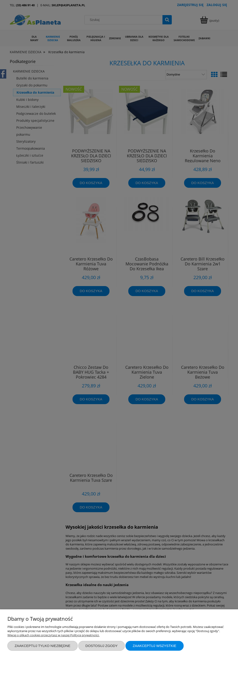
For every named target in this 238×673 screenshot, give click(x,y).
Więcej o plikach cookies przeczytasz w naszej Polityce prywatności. (53, 635)
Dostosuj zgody (102, 646)
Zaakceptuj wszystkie (154, 646)
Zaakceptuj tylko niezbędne (42, 646)
